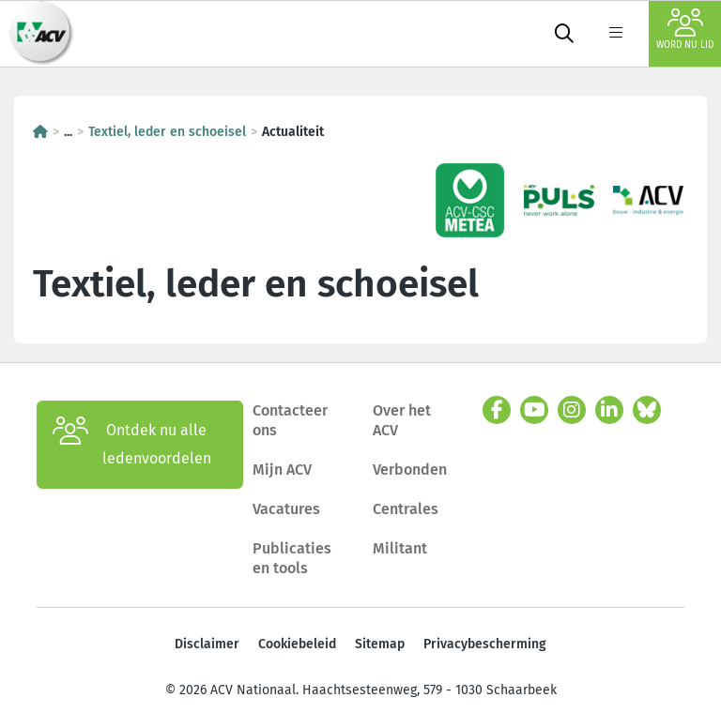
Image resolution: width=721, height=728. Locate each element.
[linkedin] (609, 410)
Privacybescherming (484, 644)
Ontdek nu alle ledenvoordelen (132, 445)
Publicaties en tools (292, 558)
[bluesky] (647, 410)
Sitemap (380, 644)
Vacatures (286, 509)
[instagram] (572, 410)
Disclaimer (207, 644)
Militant (400, 548)
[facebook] (497, 410)
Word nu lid (684, 29)
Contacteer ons (290, 421)
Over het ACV (402, 421)
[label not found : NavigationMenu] (616, 34)
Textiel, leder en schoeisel (167, 132)
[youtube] (534, 410)
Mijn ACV (282, 469)
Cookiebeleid (297, 644)
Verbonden (410, 469)
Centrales (405, 509)
